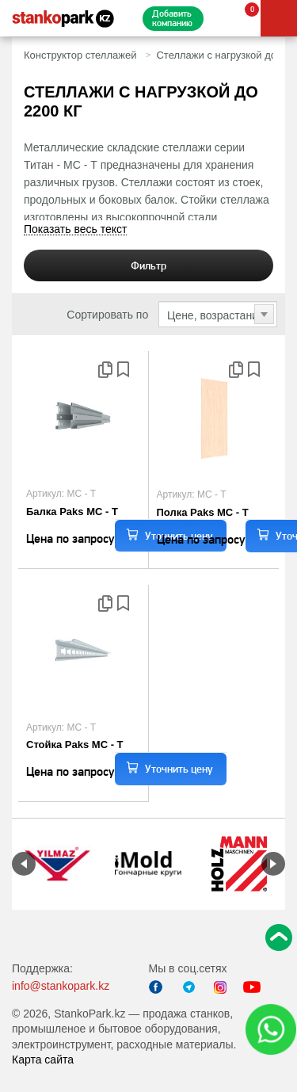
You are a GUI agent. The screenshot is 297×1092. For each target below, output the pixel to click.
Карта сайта (43, 1059)
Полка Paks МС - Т (203, 512)
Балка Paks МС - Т (72, 511)
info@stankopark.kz (60, 985)
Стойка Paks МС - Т (75, 744)
